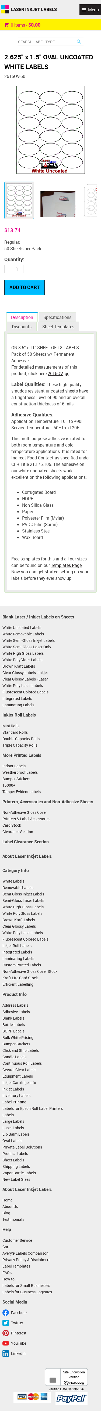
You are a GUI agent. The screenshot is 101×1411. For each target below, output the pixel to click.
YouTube (18, 1343)
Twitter (17, 1322)
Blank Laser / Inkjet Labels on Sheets (38, 617)
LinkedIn (18, 1353)
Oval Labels (12, 1140)
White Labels (13, 881)
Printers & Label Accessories (26, 818)
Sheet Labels (13, 1159)
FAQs (7, 1272)
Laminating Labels (18, 704)
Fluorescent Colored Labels (25, 691)
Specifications (57, 317)
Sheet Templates (58, 327)
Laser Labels (13, 1127)
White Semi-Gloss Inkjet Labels (28, 640)
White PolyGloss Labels (22, 659)
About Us (10, 1206)
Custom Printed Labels (21, 964)
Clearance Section (17, 831)
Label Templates (16, 1266)
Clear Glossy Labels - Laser (25, 679)
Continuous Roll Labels (22, 1063)
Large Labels (13, 1121)
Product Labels (15, 1153)
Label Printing (14, 1101)
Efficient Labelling (17, 984)
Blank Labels (13, 1018)
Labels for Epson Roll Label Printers (32, 1108)
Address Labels (15, 1005)
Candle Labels (14, 1056)
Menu (93, 10)
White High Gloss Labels (23, 653)
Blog (6, 1212)
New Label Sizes (16, 1179)
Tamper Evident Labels (21, 791)
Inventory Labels (16, 1095)
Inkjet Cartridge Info (19, 1082)
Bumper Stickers (16, 778)
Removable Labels (17, 887)
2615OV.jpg (58, 373)
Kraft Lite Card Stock (20, 977)
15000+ (8, 785)
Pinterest (18, 1333)
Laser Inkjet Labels (29, 9)
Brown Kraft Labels (18, 666)
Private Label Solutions (22, 1147)
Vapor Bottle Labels (19, 1172)
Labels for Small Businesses (26, 1285)
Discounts (22, 327)
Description (22, 317)
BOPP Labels (13, 1031)
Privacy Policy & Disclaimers (26, 1259)
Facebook (19, 1312)
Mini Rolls (10, 725)
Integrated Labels (17, 698)
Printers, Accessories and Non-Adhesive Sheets (47, 802)
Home (7, 1200)
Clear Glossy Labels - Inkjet (25, 672)
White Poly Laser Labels (22, 685)
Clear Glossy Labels (19, 926)
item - (22, 24)
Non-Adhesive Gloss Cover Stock (29, 971)
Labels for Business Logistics (27, 1291)
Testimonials (13, 1219)
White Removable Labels (23, 633)
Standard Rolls (15, 732)
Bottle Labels (13, 1024)
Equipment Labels (17, 1076)
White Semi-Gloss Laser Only (26, 646)
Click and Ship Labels (20, 1050)
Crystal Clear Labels (19, 1069)
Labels (8, 1114)
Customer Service (17, 1240)
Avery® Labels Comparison (25, 1253)
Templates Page (66, 565)
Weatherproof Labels (20, 772)
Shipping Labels (16, 1166)
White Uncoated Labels (21, 627)
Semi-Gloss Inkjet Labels (23, 894)
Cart (6, 1246)
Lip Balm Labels (16, 1134)
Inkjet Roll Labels (19, 715)
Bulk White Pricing (17, 1037)
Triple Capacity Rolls (19, 745)
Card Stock (11, 825)
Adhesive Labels (16, 1011)
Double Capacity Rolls (21, 738)
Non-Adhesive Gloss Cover (24, 812)
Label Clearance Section (25, 842)
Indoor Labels (14, 765)
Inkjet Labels (13, 1089)
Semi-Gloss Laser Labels (23, 900)
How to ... (10, 1279)
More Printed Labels (21, 755)
